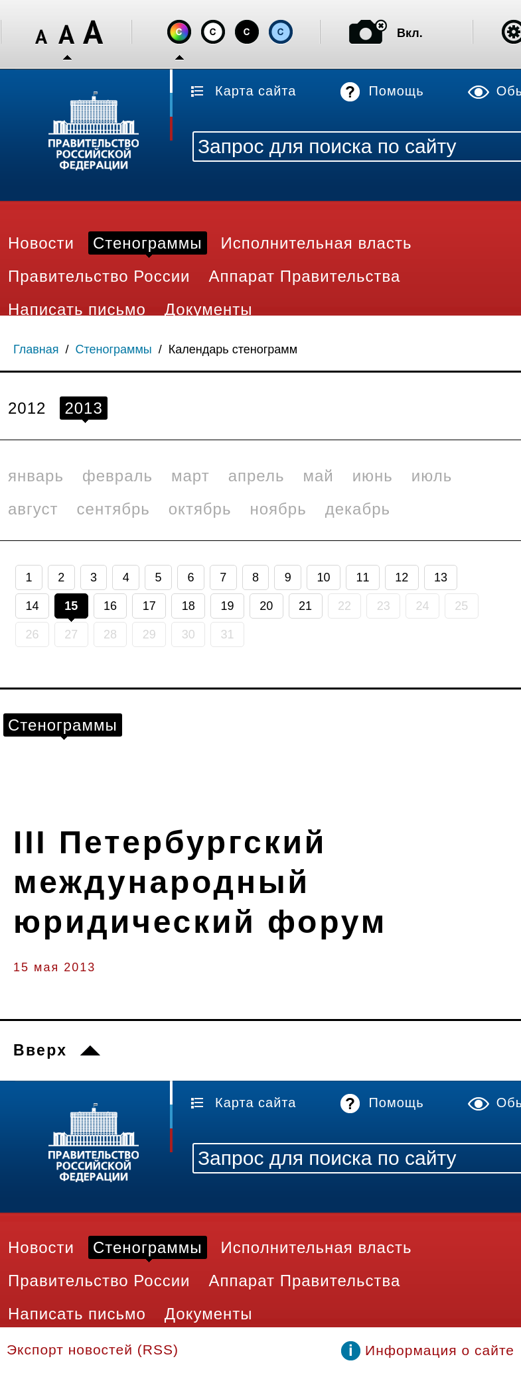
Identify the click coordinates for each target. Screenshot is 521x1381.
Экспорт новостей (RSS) (93, 1349)
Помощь (395, 91)
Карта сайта (255, 91)
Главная (36, 349)
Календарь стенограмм (233, 349)
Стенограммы (114, 349)
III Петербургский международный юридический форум (200, 882)
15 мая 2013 (54, 967)
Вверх (40, 1050)
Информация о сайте (439, 1350)
